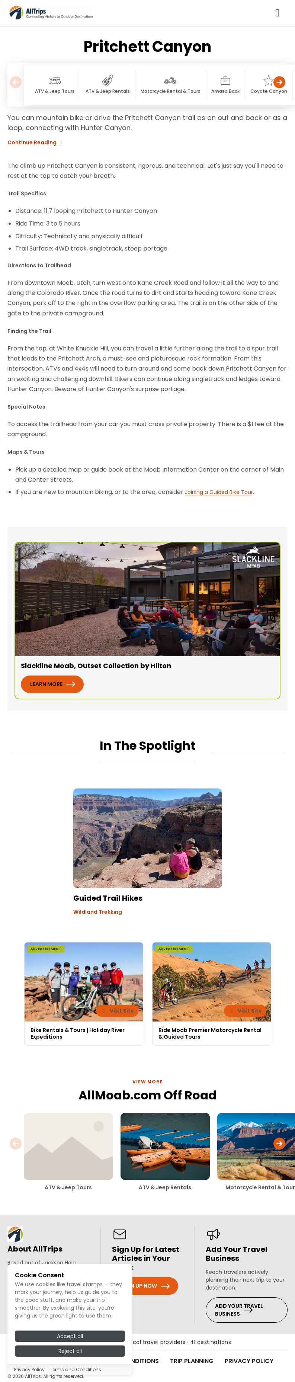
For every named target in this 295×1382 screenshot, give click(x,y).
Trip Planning (192, 1361)
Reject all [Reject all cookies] (70, 1351)
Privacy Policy (249, 1361)
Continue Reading (35, 142)
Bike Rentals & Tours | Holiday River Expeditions (78, 1033)
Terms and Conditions (75, 1369)
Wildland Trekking (97, 912)
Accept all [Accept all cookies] (70, 1336)
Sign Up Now (139, 1286)
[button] (279, 85)
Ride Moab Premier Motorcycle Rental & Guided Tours (210, 1033)
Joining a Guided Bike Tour (219, 492)
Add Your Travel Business (239, 1310)
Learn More (46, 684)
